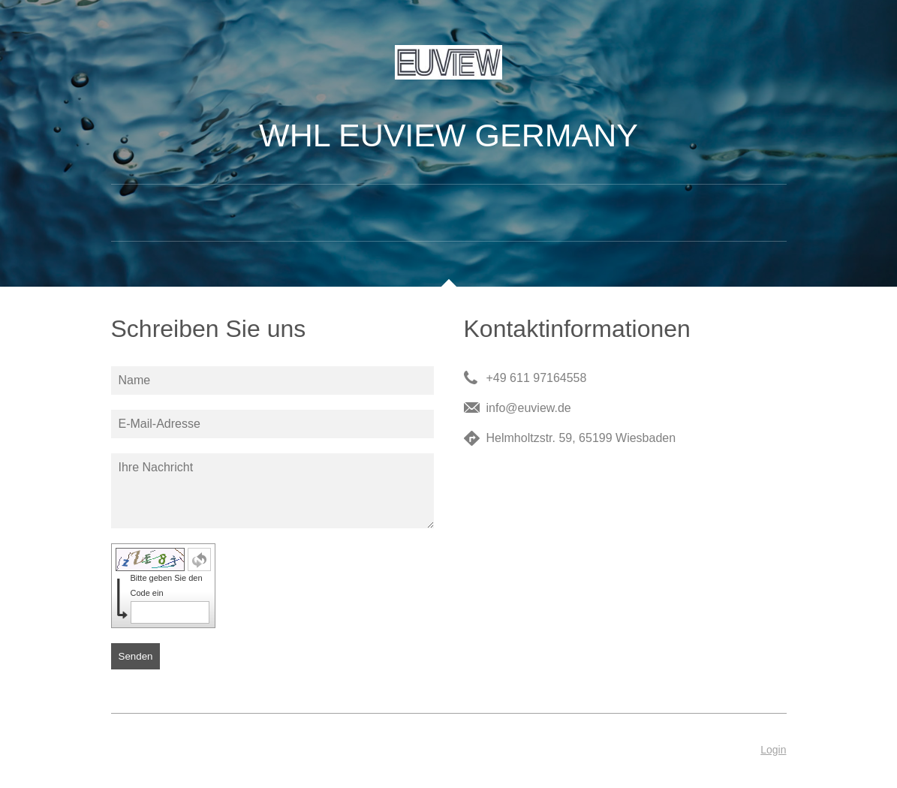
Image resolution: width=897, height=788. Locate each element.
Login (773, 750)
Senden (136, 656)
